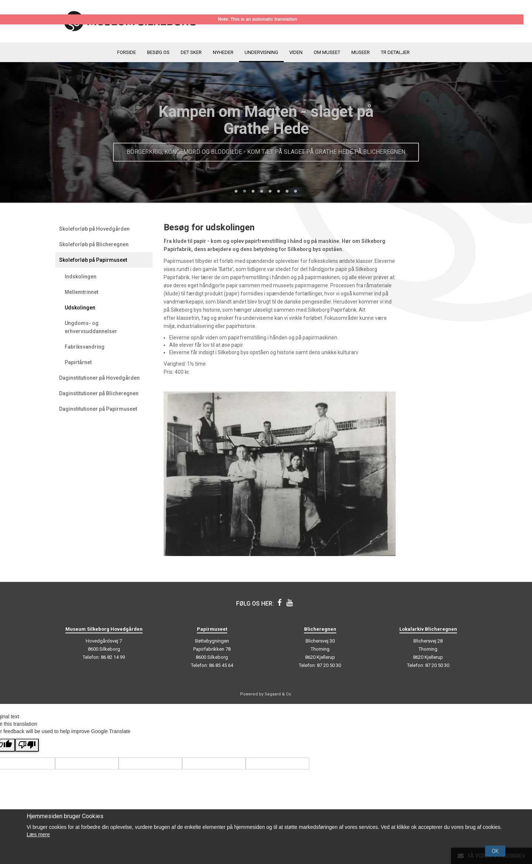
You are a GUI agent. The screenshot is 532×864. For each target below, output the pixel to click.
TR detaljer (395, 52)
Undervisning (261, 52)
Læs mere (38, 834)
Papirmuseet (212, 629)
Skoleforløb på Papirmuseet (93, 260)
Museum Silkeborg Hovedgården (104, 629)
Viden (296, 52)
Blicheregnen (320, 629)
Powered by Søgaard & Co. (266, 694)
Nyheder (223, 52)
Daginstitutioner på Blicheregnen (99, 393)
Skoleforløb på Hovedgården (94, 229)
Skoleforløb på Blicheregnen (94, 244)
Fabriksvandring (85, 347)
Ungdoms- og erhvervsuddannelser (91, 327)
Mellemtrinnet (81, 292)
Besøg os (158, 52)
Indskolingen (80, 276)
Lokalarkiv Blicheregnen (428, 629)
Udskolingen (80, 308)
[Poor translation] (27, 745)
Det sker (191, 52)
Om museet (327, 52)
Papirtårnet (78, 362)
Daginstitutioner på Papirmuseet (98, 409)
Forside (126, 52)
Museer (360, 52)
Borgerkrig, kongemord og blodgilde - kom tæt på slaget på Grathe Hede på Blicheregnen (266, 151)
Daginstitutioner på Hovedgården (99, 378)
